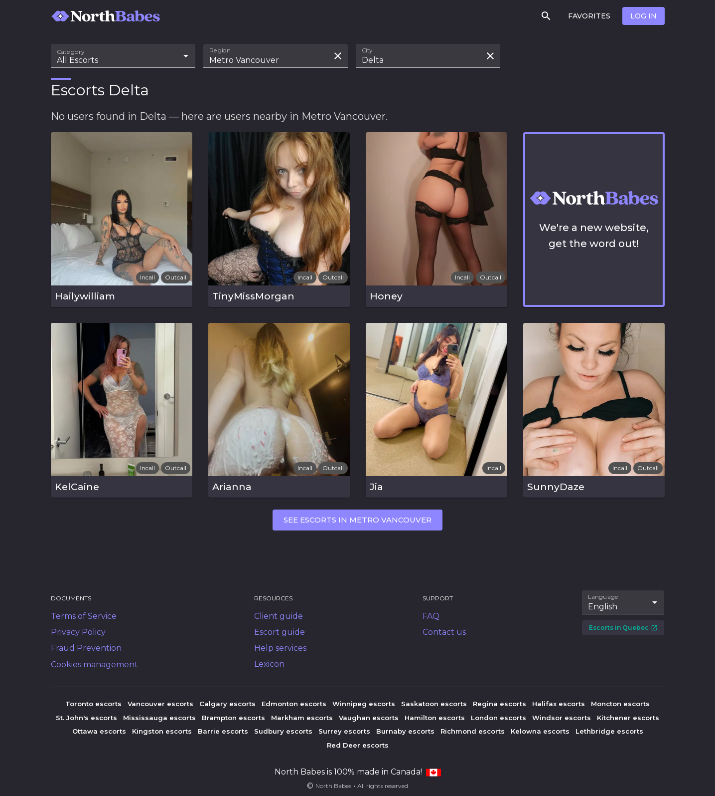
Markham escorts (302, 718)
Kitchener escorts (628, 718)
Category (71, 51)
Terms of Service (84, 616)
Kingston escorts (162, 731)
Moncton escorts (620, 704)
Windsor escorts (561, 718)
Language (603, 596)
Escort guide (279, 632)
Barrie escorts (223, 731)
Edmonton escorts (294, 704)
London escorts (498, 718)
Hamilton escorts (435, 718)
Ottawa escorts (99, 731)
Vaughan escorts (369, 718)
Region (220, 50)
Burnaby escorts (405, 731)
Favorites (589, 15)
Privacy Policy (78, 632)
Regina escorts (499, 704)
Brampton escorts (233, 718)
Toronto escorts (93, 704)
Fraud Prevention (86, 648)
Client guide (278, 616)
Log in (643, 15)
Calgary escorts (227, 704)
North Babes (333, 786)
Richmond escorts (472, 731)
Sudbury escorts (283, 731)
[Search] (546, 16)
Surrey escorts (344, 731)
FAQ (431, 616)
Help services (280, 648)
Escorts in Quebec (623, 627)
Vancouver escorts (160, 704)
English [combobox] (602, 606)
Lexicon (269, 664)
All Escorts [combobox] (77, 60)
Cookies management (94, 664)
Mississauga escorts (159, 718)
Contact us (444, 632)
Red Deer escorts (358, 745)
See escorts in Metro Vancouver (357, 520)
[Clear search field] (338, 56)
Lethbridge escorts (609, 731)
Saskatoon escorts (434, 704)
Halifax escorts (558, 704)
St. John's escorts (86, 718)
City (367, 50)
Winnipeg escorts (363, 704)
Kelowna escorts (540, 731)
